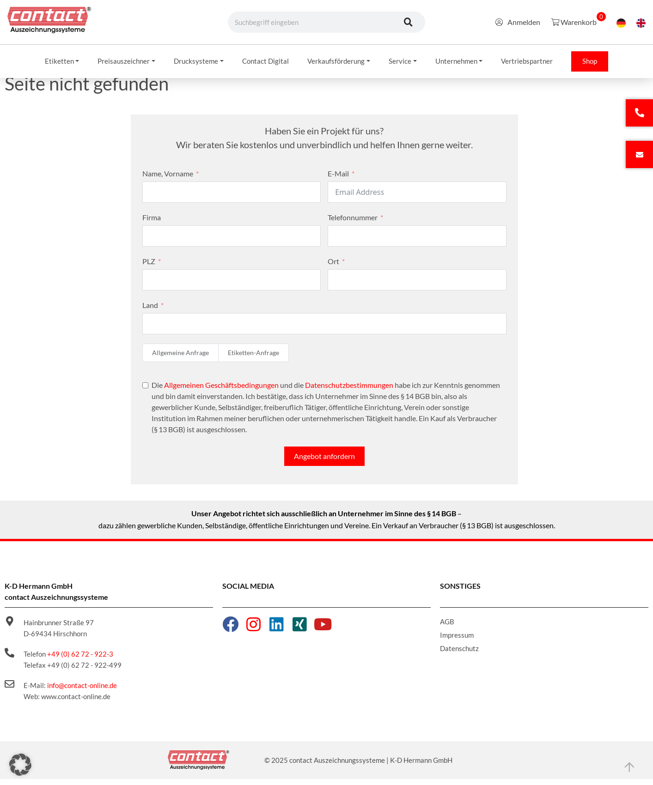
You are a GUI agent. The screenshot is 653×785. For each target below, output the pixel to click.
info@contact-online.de (82, 692)
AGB (447, 628)
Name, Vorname (167, 179)
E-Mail (338, 179)
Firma (151, 223)
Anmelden (517, 22)
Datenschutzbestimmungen (349, 391)
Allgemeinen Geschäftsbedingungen (221, 391)
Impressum (457, 641)
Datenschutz (459, 655)
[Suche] (408, 22)
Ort (333, 267)
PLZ (148, 267)
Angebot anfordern (324, 462)
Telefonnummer (353, 223)
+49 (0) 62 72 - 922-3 (80, 660)
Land (150, 311)
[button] (20, 764)
